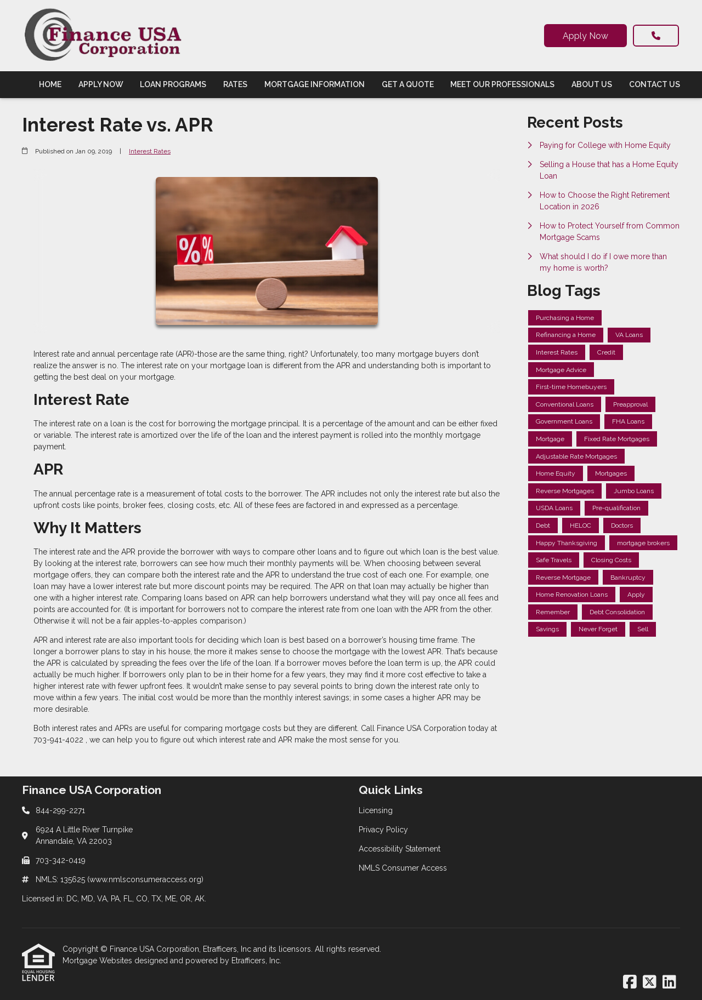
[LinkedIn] (669, 982)
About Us (591, 84)
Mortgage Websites (98, 960)
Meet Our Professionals (502, 84)
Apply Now (585, 36)
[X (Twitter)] (649, 982)
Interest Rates (150, 151)
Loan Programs (173, 84)
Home (50, 84)
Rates (235, 84)
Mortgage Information (314, 84)
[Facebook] (630, 982)
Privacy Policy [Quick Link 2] (383, 829)
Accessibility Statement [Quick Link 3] (399, 848)
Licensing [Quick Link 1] (376, 810)
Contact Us (654, 84)
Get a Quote (408, 84)
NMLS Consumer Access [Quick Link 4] (403, 868)
